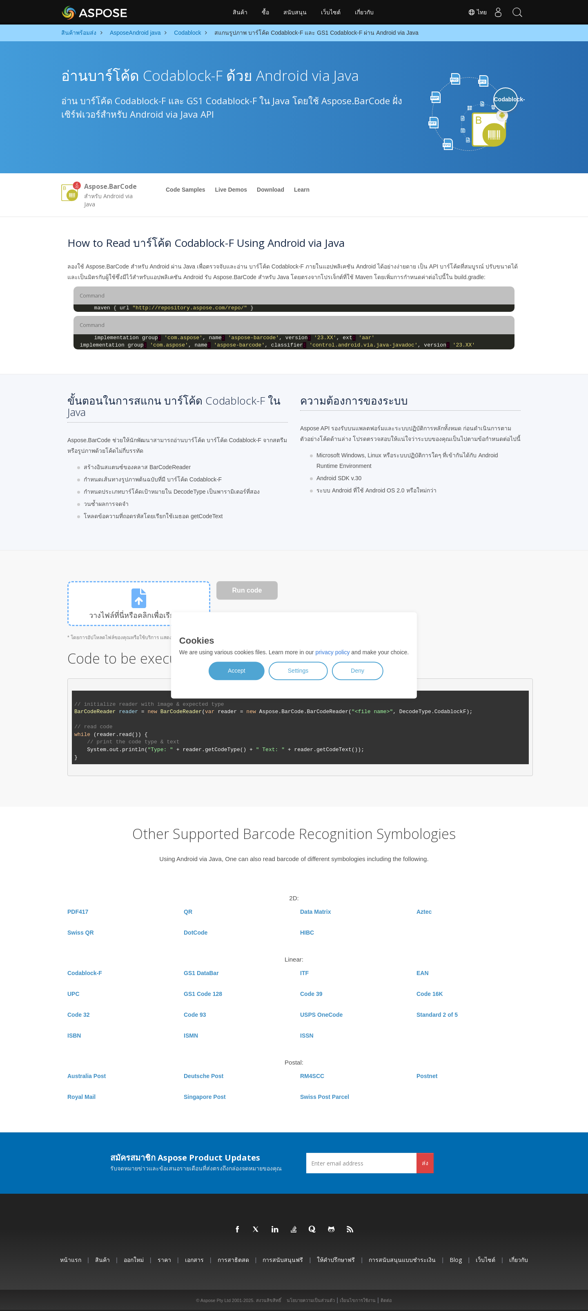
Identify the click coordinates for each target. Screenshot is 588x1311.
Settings (298, 671)
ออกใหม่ (134, 1260)
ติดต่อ (386, 1300)
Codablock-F (84, 973)
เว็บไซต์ (331, 12)
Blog (456, 1260)
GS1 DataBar (201, 973)
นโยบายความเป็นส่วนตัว (311, 1300)
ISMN (191, 1035)
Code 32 (78, 1014)
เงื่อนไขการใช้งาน (358, 1300)
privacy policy (332, 652)
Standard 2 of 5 (437, 1014)
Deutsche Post (203, 1076)
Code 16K (429, 994)
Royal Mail (81, 1097)
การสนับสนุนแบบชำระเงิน (402, 1260)
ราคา (164, 1260)
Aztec (424, 911)
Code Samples (185, 189)
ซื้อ (265, 12)
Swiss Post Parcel (324, 1097)
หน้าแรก (70, 1260)
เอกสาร (194, 1260)
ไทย (474, 12)
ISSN (307, 1035)
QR (188, 911)
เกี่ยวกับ (364, 12)
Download (270, 189)
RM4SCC (312, 1076)
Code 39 (311, 994)
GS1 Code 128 (203, 994)
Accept (236, 671)
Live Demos (231, 189)
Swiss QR (80, 932)
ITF (304, 973)
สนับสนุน (295, 12)
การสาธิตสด (233, 1260)
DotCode (195, 932)
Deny (357, 671)
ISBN (74, 1035)
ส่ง (425, 1163)
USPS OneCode (321, 1014)
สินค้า (240, 12)
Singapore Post (205, 1097)
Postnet (426, 1076)
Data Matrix (315, 911)
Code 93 (195, 1014)
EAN (422, 973)
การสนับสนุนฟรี (283, 1260)
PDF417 (77, 911)
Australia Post (86, 1076)
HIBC (307, 932)
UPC (73, 994)
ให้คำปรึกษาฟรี (336, 1260)
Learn (302, 189)
